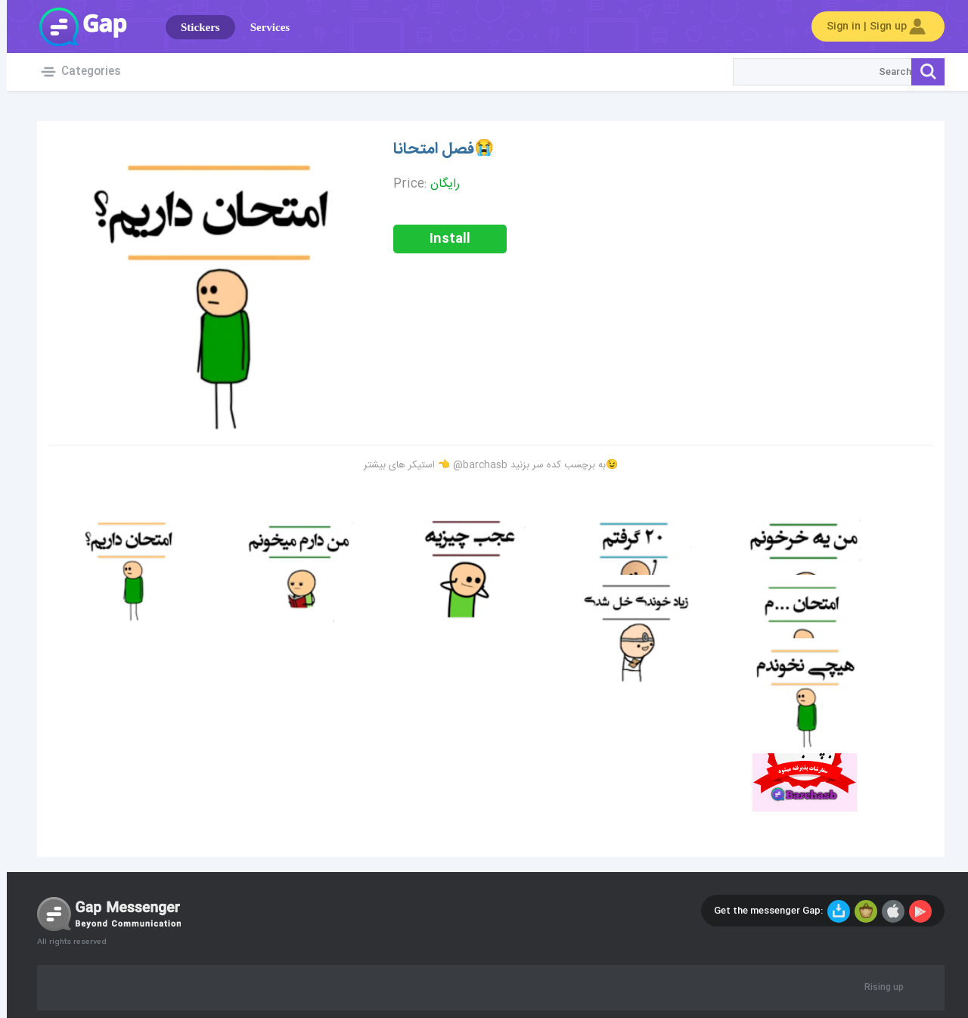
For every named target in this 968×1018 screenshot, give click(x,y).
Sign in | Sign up (871, 26)
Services (263, 27)
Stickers (193, 27)
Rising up (877, 988)
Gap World (75, 26)
